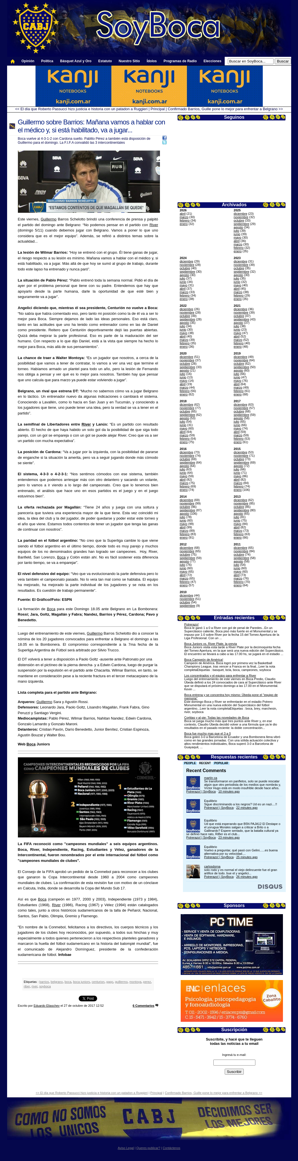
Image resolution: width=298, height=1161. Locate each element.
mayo (237, 237)
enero (184, 224)
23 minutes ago (228, 837)
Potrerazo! (191, 624)
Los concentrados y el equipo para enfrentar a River (220, 675)
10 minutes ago (228, 791)
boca (67, 981)
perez (147, 981)
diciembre (240, 213)
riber (27, 986)
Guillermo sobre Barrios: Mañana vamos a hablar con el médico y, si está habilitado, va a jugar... (91, 126)
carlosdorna (212, 866)
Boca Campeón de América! (203, 659)
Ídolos (152, 61)
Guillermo (49, 219)
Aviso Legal (126, 1148)
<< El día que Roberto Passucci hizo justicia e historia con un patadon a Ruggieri (81, 109)
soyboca (45, 986)
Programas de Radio (180, 61)
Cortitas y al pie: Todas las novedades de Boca (216, 717)
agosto (238, 227)
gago (109, 981)
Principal (158, 109)
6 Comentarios (143, 1005)
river (34, 986)
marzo (184, 217)
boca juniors (81, 981)
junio (237, 234)
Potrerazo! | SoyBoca (201, 791)
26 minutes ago (246, 876)
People (190, 763)
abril (183, 213)
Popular (221, 763)
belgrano (57, 981)
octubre (239, 220)
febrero (185, 220)
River (153, 225)
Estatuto (105, 61)
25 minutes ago (246, 857)
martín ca (210, 777)
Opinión (28, 61)
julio (236, 230)
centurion (98, 981)
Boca (61, 557)
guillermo (121, 981)
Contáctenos (171, 1148)
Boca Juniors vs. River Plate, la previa (210, 643)
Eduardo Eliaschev (47, 1005)
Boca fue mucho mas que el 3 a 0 (207, 733)
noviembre (241, 217)
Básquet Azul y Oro (75, 61)
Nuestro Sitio (129, 61)
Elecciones (212, 61)
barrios (44, 981)
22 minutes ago (246, 807)
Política (47, 61)
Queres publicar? (148, 1148)
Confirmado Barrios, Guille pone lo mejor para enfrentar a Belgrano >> (225, 109)
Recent (205, 763)
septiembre (241, 224)
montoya (135, 981)
